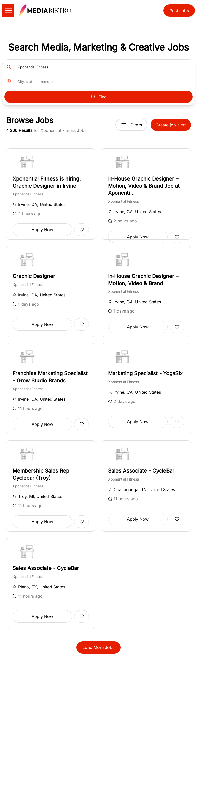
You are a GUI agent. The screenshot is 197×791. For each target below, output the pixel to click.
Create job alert (171, 124)
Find (98, 97)
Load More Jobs (98, 647)
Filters (131, 124)
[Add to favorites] (81, 229)
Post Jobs (179, 10)
